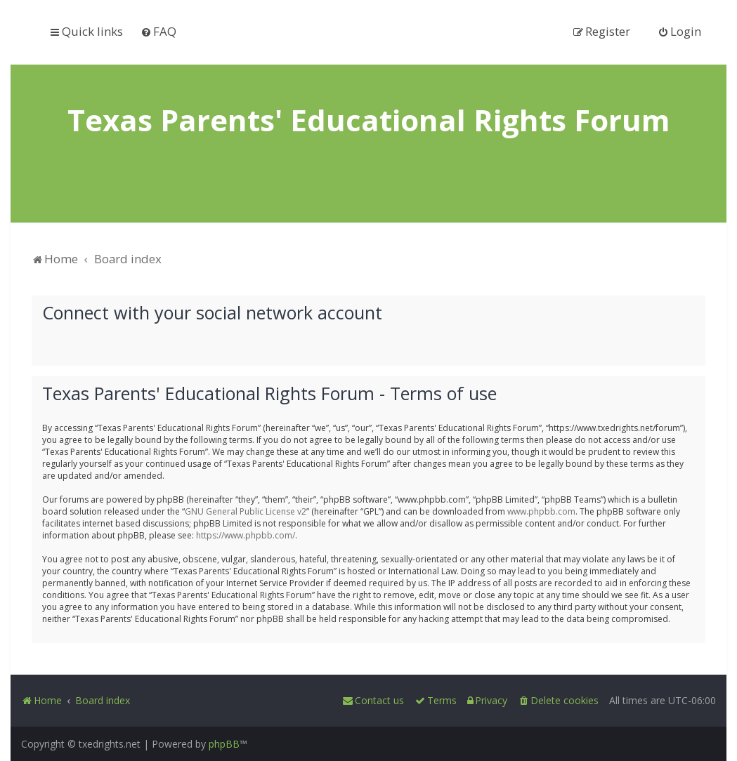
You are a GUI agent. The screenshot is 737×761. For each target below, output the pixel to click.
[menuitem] (158, 31)
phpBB (224, 743)
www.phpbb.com (541, 511)
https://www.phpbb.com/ (245, 535)
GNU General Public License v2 (245, 511)
